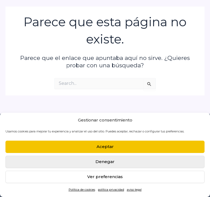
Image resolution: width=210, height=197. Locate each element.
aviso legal (134, 190)
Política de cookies (82, 190)
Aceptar (105, 146)
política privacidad (111, 190)
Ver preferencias (105, 176)
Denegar (105, 161)
